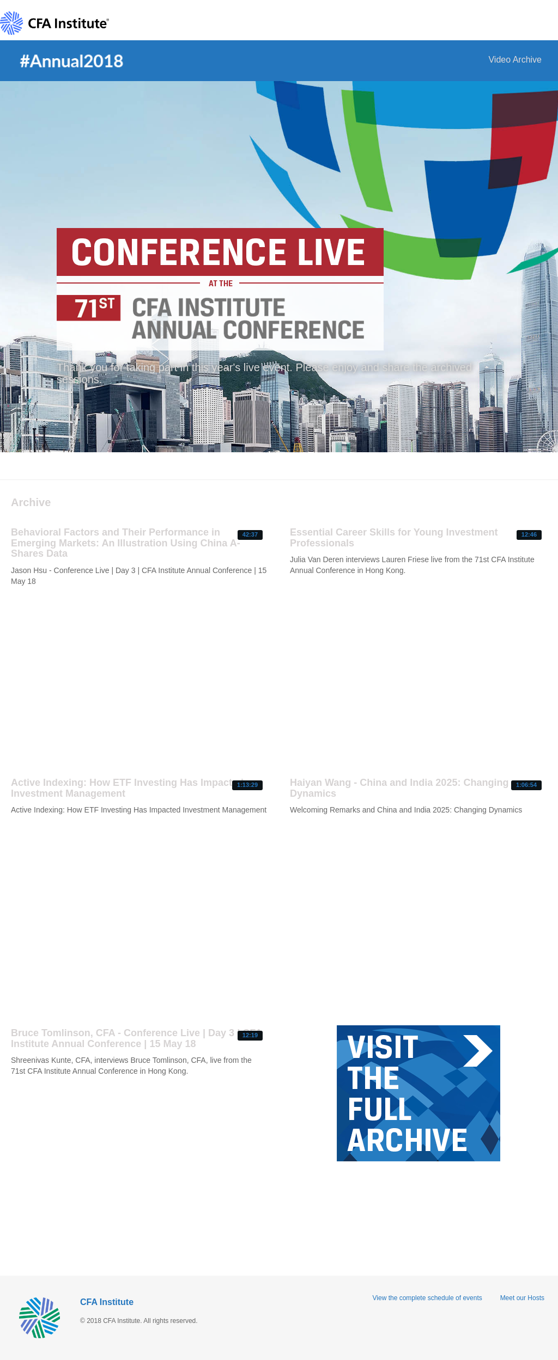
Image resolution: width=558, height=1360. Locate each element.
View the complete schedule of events (427, 1298)
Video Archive (515, 59)
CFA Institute (107, 1302)
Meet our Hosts (522, 1298)
